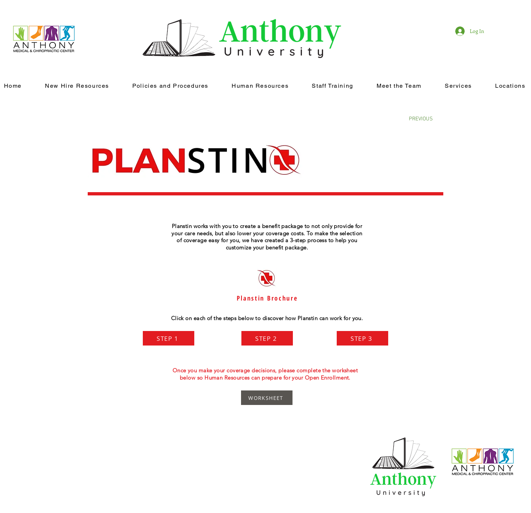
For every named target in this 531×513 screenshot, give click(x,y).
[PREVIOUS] (420, 119)
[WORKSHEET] (267, 397)
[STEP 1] (168, 338)
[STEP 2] (267, 338)
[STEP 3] (362, 338)
